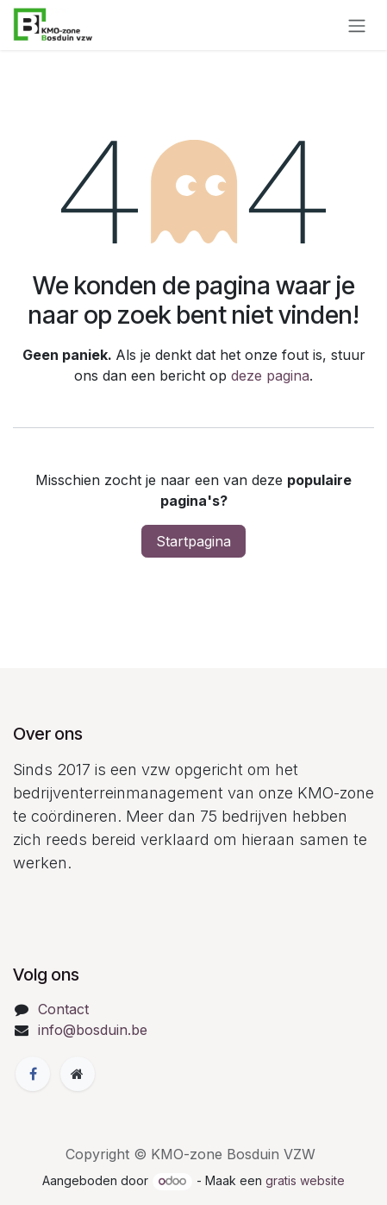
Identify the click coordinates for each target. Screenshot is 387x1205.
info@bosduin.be (92, 1029)
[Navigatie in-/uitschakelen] (357, 25)
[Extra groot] (77, 1074)
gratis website (305, 1180)
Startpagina (193, 541)
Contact (63, 1009)
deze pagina (270, 375)
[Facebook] (33, 1074)
